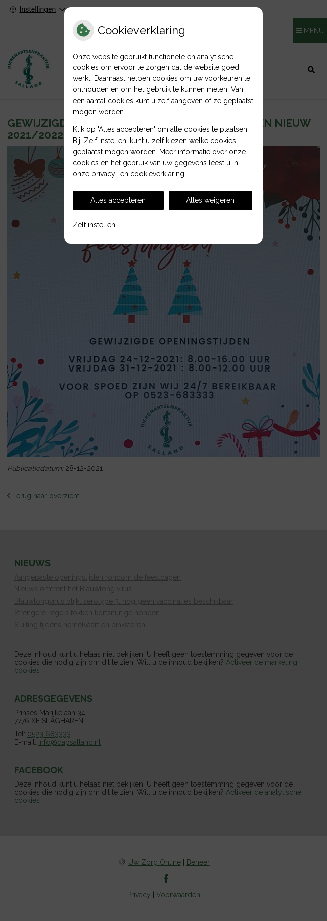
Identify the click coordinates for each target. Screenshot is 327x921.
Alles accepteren (118, 200)
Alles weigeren (210, 200)
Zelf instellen (94, 225)
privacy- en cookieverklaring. (138, 174)
